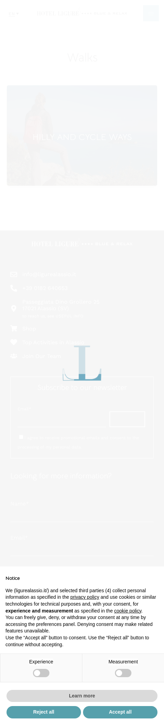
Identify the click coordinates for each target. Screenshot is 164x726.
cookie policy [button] (127, 611)
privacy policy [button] (84, 597)
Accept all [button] (120, 712)
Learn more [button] (82, 695)
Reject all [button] (43, 712)
